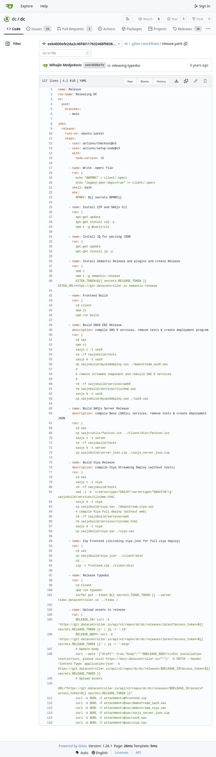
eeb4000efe (94, 65)
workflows (151, 43)
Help (44, 6)
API (138, 752)
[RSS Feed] (127, 19)
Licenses (122, 752)
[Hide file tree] (7, 43)
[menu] (81, 752)
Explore (27, 6)
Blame (145, 81)
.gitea (135, 43)
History (161, 81)
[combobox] (65, 53)
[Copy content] (186, 81)
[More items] (208, 29)
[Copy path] (185, 43)
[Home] (9, 6)
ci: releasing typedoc (123, 65)
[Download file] (176, 81)
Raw (130, 81)
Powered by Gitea (73, 745)
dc (14, 18)
